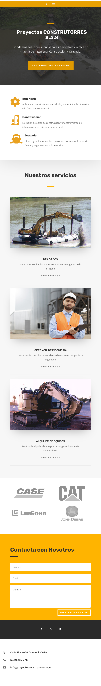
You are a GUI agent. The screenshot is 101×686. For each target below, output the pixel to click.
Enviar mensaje (74, 612)
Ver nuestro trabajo (51, 65)
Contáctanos (50, 276)
